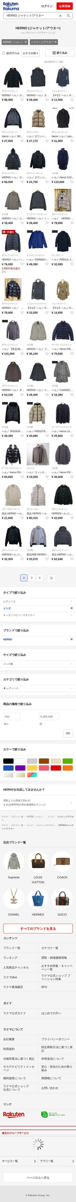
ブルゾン (31, 468)
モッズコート (58, 255)
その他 (55, 173)
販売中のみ (11, 53)
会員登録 (64, 6)
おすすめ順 (31, 53)
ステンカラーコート (11, 509)
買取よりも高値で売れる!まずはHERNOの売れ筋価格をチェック (38, 802)
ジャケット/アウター (44, 42)
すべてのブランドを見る (38, 928)
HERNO (38, 639)
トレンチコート (59, 91)
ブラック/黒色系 (13, 761)
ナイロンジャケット (36, 255)
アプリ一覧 (46, 1161)
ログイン (46, 6)
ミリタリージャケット (37, 214)
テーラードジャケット (62, 345)
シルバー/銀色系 (13, 775)
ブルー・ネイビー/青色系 (13, 768)
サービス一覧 (10, 1161)
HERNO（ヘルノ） (15, 42)
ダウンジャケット (10, 91)
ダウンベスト (33, 132)
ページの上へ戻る (38, 1177)
